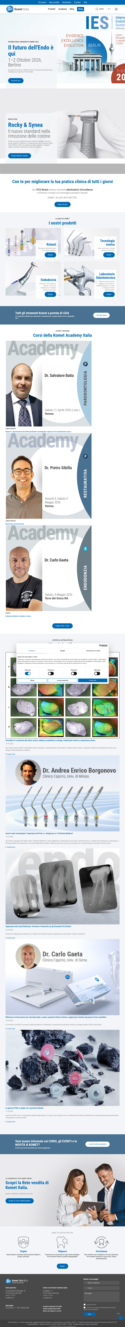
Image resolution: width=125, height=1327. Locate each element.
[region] (62, 197)
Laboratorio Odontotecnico (105, 285)
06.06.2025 (9, 943)
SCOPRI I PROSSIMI (62, 341)
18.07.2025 (9, 850)
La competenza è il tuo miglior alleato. (19, 1191)
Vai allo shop (101, 326)
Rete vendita (54, 2)
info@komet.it (10, 1312)
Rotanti (51, 253)
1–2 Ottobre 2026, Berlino (25, 62)
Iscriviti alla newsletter (97, 1158)
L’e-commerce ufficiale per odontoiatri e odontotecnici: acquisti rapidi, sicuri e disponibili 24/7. (46, 328)
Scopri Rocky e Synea (19, 156)
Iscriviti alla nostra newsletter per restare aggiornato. (33, 1161)
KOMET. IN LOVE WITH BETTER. (62, 1246)
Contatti (77, 2)
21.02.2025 (9, 1125)
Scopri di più (62, 212)
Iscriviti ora (16, 81)
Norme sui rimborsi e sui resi (53, 1325)
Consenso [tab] (32, 650)
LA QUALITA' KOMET (62, 226)
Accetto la (91, 1318)
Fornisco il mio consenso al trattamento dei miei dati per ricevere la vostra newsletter (100, 1322)
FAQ (85, 2)
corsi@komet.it (48, 1312)
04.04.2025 (9, 1034)
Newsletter (66, 2)
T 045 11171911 (11, 1309)
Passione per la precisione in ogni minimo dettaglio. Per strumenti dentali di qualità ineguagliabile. (62, 1270)
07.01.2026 (9, 757)
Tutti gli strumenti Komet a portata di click (43, 323)
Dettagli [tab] (62, 650)
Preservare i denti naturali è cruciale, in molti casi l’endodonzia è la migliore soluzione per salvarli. (47, 296)
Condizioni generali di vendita (53, 1320)
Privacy (94, 1318)
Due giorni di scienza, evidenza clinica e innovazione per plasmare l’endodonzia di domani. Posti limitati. (30, 71)
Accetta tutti (92, 680)
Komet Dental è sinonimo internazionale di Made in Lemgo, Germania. (23, 1269)
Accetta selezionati (62, 680)
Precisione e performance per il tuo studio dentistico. (47, 258)
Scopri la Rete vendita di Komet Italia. (31, 1198)
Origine (23, 1265)
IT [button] (108, 9)
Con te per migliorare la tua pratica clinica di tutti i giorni (62, 185)
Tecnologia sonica (107, 251)
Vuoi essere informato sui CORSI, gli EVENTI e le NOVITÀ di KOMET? (45, 1156)
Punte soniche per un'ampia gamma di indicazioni (105, 258)
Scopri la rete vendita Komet (20, 1215)
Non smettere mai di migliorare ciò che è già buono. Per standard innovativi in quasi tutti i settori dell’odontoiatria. (101, 1270)
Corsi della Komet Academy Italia (62, 346)
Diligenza (62, 1265)
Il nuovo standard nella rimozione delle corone (29, 134)
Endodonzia (48, 289)
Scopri (50, 264)
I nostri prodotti (62, 231)
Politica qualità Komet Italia (52, 1323)
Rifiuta (32, 680)
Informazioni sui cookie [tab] (93, 650)
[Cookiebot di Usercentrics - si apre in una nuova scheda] (99, 645)
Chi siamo (42, 2)
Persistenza (101, 1265)
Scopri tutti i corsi (62, 638)
